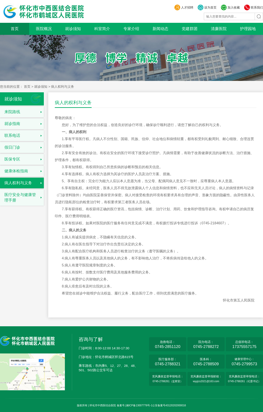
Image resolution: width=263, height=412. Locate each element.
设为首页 (207, 7)
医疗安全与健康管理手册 (20, 197)
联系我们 (253, 7)
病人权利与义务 (18, 183)
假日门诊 (12, 147)
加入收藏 (230, 7)
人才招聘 (183, 7)
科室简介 (102, 29)
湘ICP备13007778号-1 (139, 405)
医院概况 (44, 29)
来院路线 (12, 112)
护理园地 (248, 29)
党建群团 (189, 29)
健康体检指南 (16, 171)
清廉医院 (219, 29)
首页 (15, 29)
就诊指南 (12, 123)
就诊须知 (73, 29)
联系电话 (12, 135)
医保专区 (12, 159)
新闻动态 (160, 29)
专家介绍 (131, 29)
